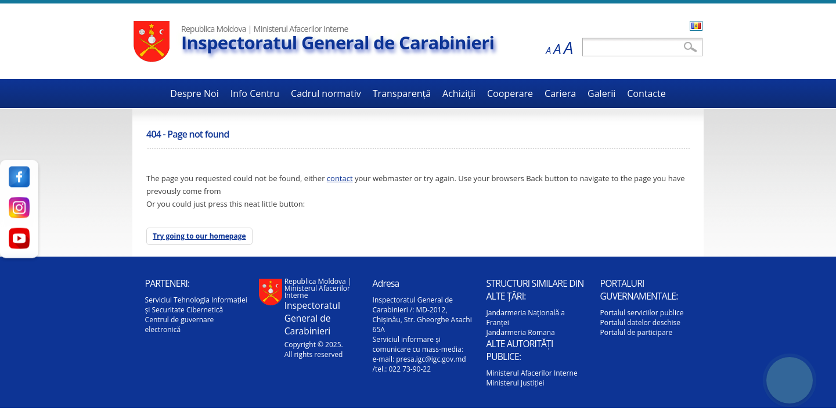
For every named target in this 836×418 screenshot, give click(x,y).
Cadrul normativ (326, 93)
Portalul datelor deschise (640, 322)
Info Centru (254, 93)
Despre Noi (194, 93)
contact (340, 178)
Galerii (601, 93)
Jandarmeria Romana (521, 332)
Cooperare (510, 93)
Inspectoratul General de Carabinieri (337, 42)
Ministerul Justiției (516, 383)
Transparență (402, 93)
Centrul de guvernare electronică (179, 324)
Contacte (646, 93)
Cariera (560, 93)
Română (696, 26)
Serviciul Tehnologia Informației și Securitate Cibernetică (196, 305)
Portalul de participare (636, 332)
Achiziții (458, 93)
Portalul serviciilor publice (642, 313)
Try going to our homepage (199, 236)
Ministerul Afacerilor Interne (532, 373)
